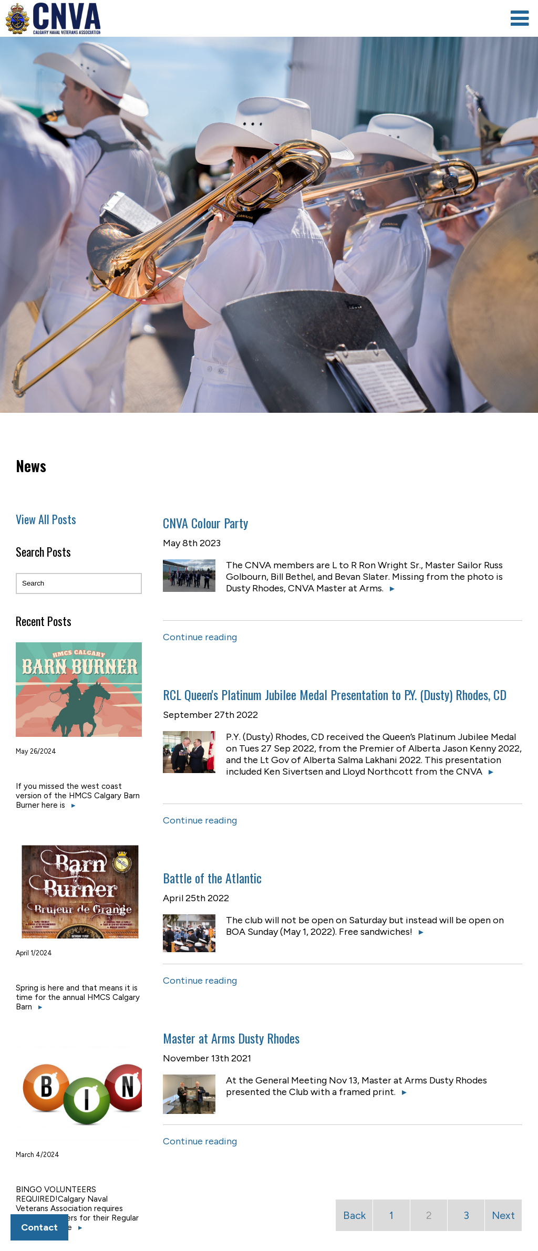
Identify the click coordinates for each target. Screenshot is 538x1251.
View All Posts (46, 518)
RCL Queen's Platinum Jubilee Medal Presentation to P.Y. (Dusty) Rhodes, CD (334, 694)
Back (354, 1215)
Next (503, 1215)
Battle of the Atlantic (212, 877)
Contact (39, 1227)
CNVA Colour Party (205, 522)
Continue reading (200, 637)
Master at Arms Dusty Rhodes (231, 1037)
